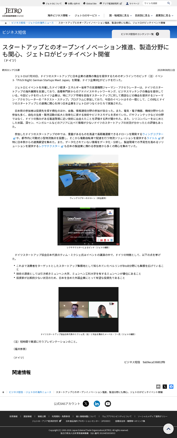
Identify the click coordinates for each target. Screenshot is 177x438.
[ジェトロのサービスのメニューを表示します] (87, 15)
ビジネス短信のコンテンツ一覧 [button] (140, 34)
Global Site (91, 3)
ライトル (154, 138)
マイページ (134, 3)
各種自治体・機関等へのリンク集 (130, 421)
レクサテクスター (51, 146)
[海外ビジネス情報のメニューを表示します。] (59, 15)
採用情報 (13, 416)
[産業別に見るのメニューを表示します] (164, 15)
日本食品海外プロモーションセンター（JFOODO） (89, 421)
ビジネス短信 (14, 32)
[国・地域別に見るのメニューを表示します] (120, 15)
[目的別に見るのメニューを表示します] (143, 15)
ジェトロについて (54, 3)
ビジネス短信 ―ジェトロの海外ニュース (32, 22)
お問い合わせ (74, 3)
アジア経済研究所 (113, 3)
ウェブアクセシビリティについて (117, 416)
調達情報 (28, 416)
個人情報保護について (86, 416)
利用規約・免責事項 (61, 416)
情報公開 (42, 416)
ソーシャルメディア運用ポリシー (153, 416)
